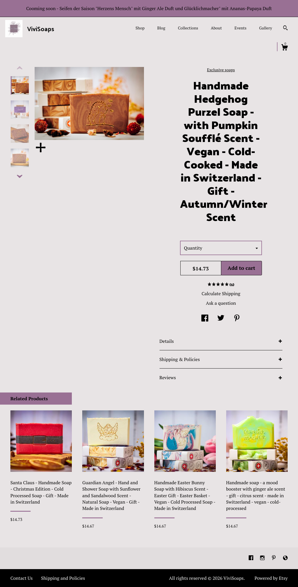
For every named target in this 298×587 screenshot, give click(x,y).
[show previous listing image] (20, 68)
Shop (140, 28)
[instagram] (263, 558)
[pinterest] (274, 558)
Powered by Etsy (271, 578)
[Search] (285, 28)
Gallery (265, 28)
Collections (188, 28)
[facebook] (251, 558)
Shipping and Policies (63, 578)
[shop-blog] (285, 558)
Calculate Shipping (221, 293)
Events (241, 28)
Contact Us (21, 578)
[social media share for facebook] (204, 318)
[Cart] (284, 48)
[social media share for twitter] (221, 318)
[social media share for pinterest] (236, 318)
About (216, 28)
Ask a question (221, 303)
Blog (161, 28)
